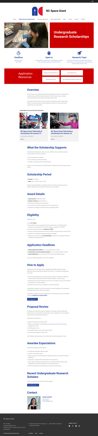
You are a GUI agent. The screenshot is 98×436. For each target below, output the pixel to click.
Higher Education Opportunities (27, 19)
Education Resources (42, 19)
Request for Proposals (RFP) (40, 295)
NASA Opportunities (55, 19)
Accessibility (31, 433)
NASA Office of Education (55, 423)
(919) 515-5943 (45, 400)
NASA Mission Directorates (47, 324)
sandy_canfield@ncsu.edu (47, 401)
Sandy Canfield (47, 397)
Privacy (36, 433)
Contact (83, 19)
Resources (41, 433)
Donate (76, 19)
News (64, 19)
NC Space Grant (56, 10)
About (14, 19)
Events (70, 19)
